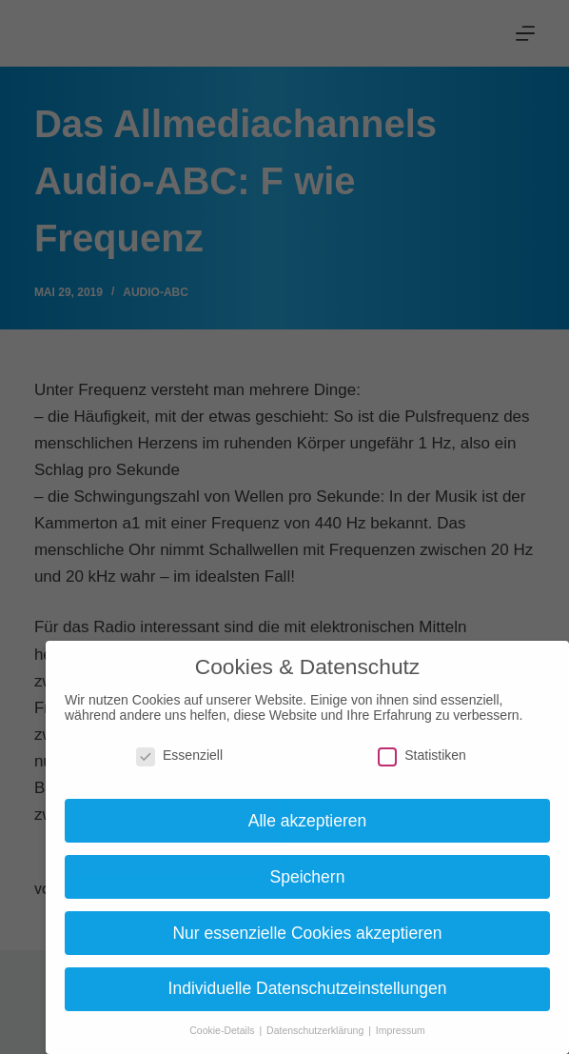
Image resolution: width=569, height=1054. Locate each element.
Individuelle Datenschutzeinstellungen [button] (307, 988)
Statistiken (422, 755)
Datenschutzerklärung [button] (316, 1030)
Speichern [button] (307, 876)
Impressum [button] (400, 1030)
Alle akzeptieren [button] (307, 820)
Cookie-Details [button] (223, 1030)
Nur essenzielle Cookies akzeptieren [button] (306, 933)
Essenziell (179, 755)
